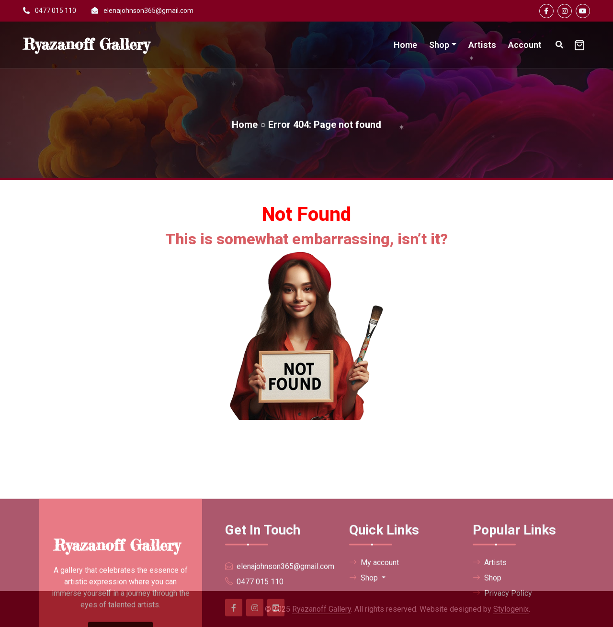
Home (405, 45)
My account (374, 618)
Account (525, 45)
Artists (482, 45)
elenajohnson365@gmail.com (148, 10)
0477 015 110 (55, 10)
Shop (439, 45)
